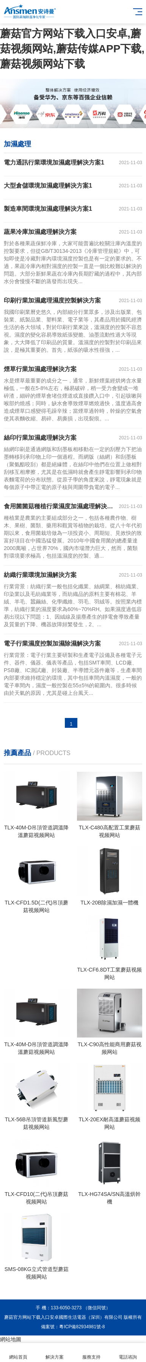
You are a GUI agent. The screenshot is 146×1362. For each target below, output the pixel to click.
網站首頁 (18, 1353)
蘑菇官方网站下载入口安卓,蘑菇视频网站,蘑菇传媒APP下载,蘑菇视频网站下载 (72, 49)
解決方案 (54, 1353)
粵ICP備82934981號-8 (82, 1326)
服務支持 (91, 1353)
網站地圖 (10, 1339)
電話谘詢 (128, 1353)
